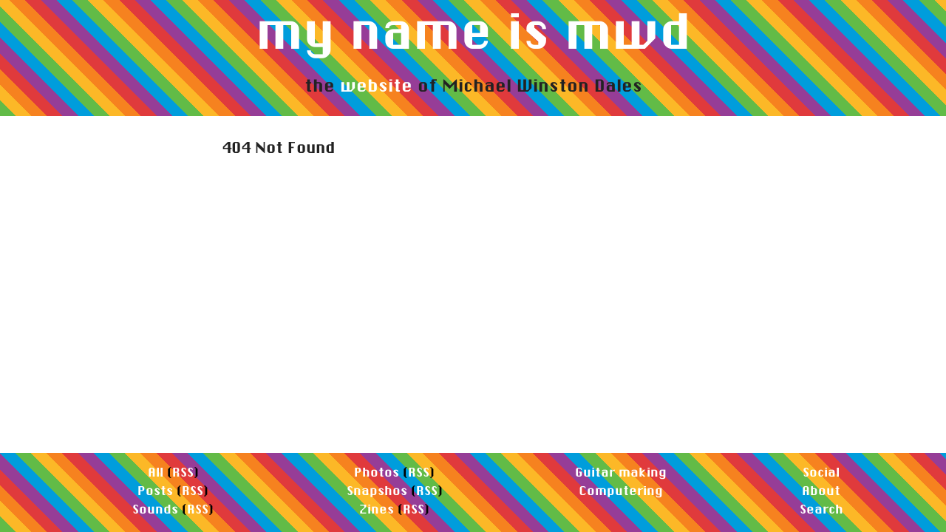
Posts (155, 490)
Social (821, 472)
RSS (183, 472)
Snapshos (377, 490)
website (376, 85)
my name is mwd (473, 30)
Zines (376, 509)
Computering (621, 490)
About (821, 490)
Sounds (155, 509)
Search (821, 509)
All (155, 472)
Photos (376, 472)
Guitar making (621, 472)
